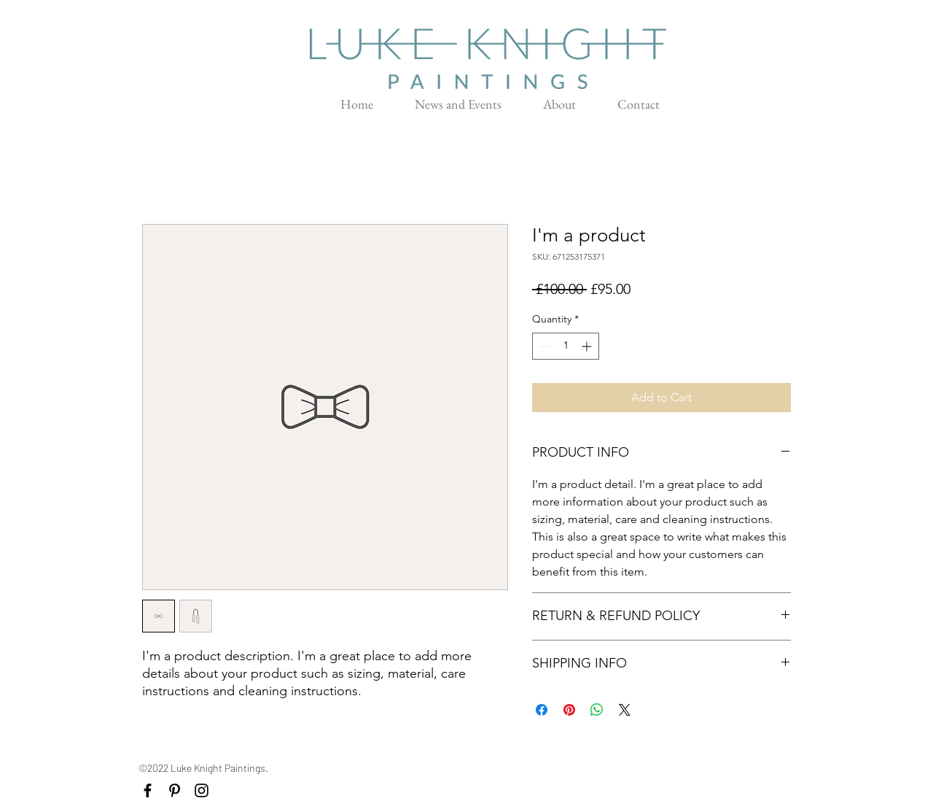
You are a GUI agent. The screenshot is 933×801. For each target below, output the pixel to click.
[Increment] (588, 346)
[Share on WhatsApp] (597, 710)
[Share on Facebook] (541, 710)
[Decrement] (543, 346)
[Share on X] (624, 710)
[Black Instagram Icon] (201, 790)
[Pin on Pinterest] (569, 710)
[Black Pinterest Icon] (174, 790)
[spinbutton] (566, 346)
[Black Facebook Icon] (147, 790)
